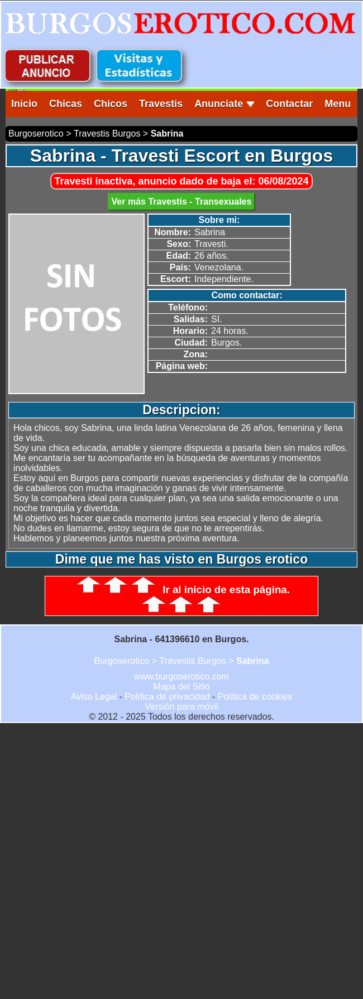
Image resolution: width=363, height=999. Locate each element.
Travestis (161, 103)
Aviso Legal (94, 696)
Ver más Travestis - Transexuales (182, 201)
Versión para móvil (181, 706)
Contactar (289, 103)
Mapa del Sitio (181, 686)
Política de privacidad (167, 696)
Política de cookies (255, 696)
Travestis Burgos (107, 133)
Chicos (110, 103)
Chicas (65, 103)
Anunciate (224, 103)
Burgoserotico (36, 133)
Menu (337, 103)
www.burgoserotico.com (181, 676)
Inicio (24, 103)
